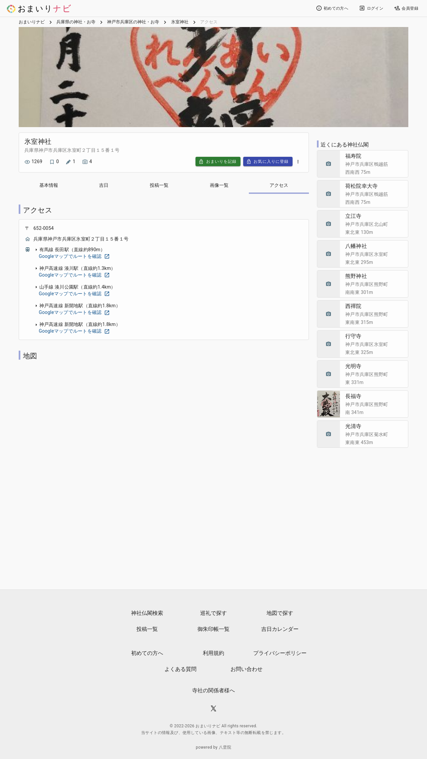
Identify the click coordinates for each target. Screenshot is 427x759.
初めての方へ (147, 653)
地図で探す (280, 613)
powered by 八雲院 (213, 747)
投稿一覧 (147, 629)
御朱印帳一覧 (213, 629)
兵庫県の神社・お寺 (75, 23)
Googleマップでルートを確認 (74, 257)
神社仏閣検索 (147, 613)
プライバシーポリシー (280, 653)
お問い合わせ (247, 669)
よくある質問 (180, 669)
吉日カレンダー (280, 629)
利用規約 (213, 653)
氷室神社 (179, 23)
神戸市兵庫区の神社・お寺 (133, 23)
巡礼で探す (213, 613)
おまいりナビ (32, 23)
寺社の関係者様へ (213, 691)
